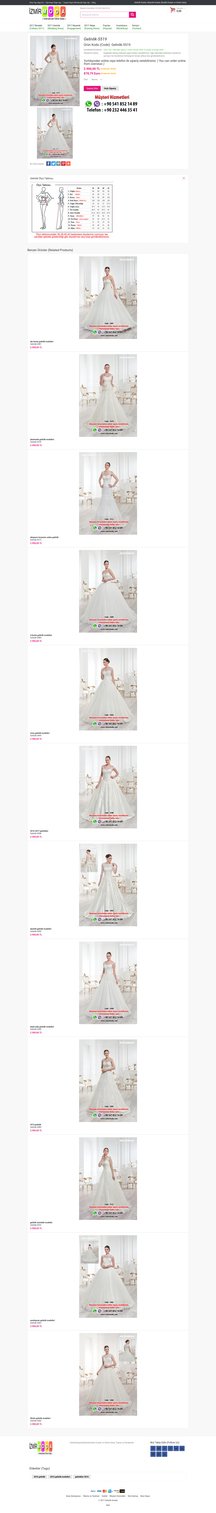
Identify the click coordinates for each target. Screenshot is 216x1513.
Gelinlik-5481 (35, 344)
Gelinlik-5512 (35, 540)
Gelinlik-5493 (35, 931)
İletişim (136, 27)
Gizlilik (104, 1496)
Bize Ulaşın (145, 1496)
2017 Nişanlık (74, 27)
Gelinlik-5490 (35, 1029)
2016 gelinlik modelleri (60, 1477)
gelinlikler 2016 (82, 1477)
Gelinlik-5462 (35, 1323)
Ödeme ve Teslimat (91, 1496)
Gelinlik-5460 (35, 1421)
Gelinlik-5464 (35, 735)
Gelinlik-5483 (35, 1127)
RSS (108, 1505)
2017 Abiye (92, 27)
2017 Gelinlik (56, 27)
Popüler (107, 27)
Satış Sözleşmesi (73, 1496)
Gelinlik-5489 (35, 638)
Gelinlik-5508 (35, 833)
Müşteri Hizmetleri (117, 1496)
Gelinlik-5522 (35, 1225)
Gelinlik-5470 (35, 442)
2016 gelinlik (39, 1477)
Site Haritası (133, 1496)
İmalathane (122, 27)
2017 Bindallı (36, 27)
